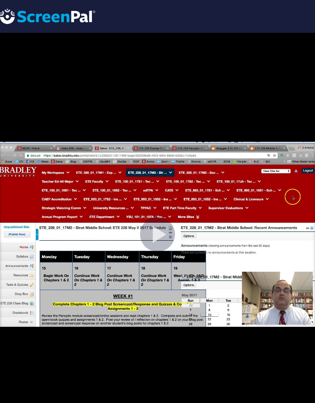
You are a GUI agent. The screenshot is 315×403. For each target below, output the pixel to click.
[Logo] (47, 16)
